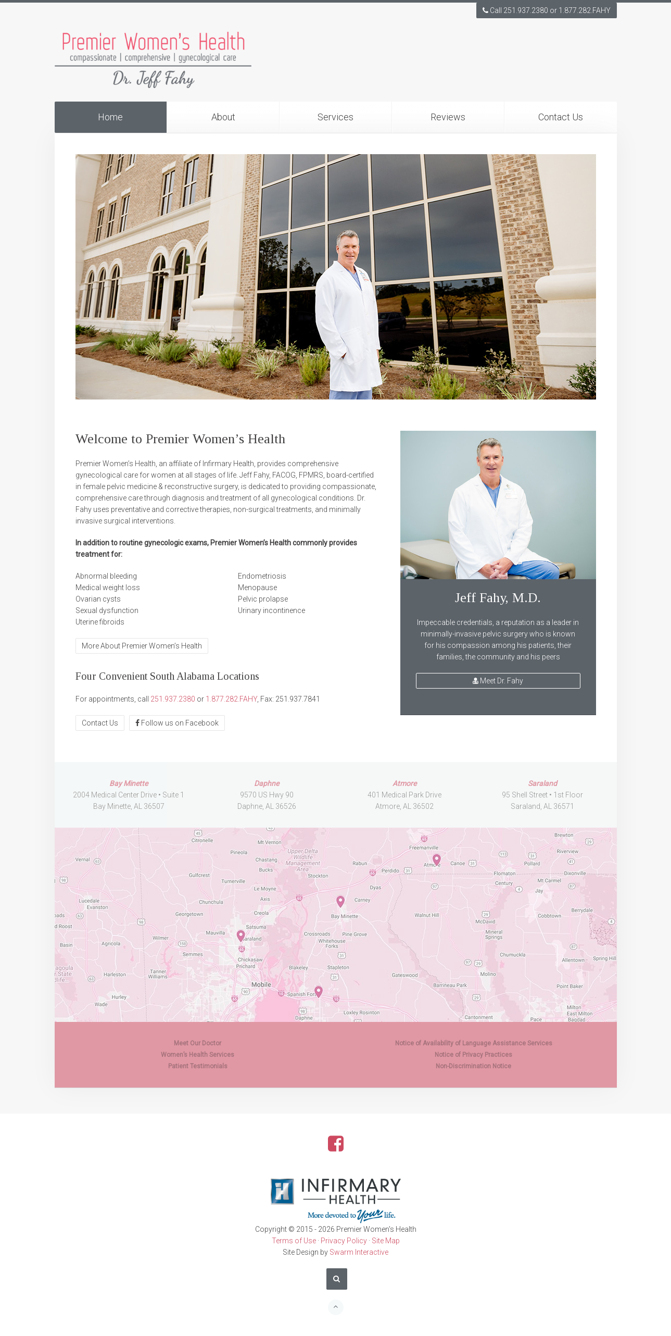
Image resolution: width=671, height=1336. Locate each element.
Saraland (542, 783)
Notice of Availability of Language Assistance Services (473, 1043)
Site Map (386, 1241)
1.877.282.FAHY (231, 699)
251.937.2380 (172, 699)
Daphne (266, 783)
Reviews (448, 116)
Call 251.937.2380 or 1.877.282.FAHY (547, 10)
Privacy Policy (344, 1241)
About (223, 116)
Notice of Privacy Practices (473, 1054)
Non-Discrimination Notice (473, 1066)
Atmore (404, 783)
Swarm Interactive (359, 1252)
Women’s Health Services (197, 1054)
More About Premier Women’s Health (142, 646)
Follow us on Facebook (177, 723)
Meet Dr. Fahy (498, 681)
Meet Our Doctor (197, 1043)
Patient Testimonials (197, 1066)
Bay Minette (128, 783)
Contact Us (560, 116)
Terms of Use (294, 1241)
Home (110, 116)
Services (335, 116)
